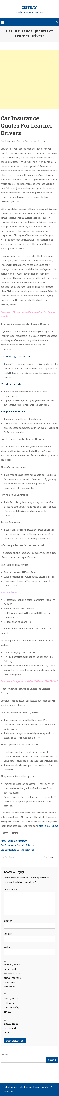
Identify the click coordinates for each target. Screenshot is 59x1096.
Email (8, 933)
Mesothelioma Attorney (14, 840)
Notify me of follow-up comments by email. (11, 1005)
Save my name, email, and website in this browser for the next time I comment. (12, 975)
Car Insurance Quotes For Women (51, 857)
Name (8, 920)
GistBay (29, 7)
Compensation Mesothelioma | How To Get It (35, 681)
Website (8, 947)
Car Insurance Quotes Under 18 (17, 849)
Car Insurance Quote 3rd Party (17, 845)
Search (4, 1054)
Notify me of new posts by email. (11, 1028)
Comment (10, 889)
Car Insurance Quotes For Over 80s (11, 857)
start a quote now (48, 825)
